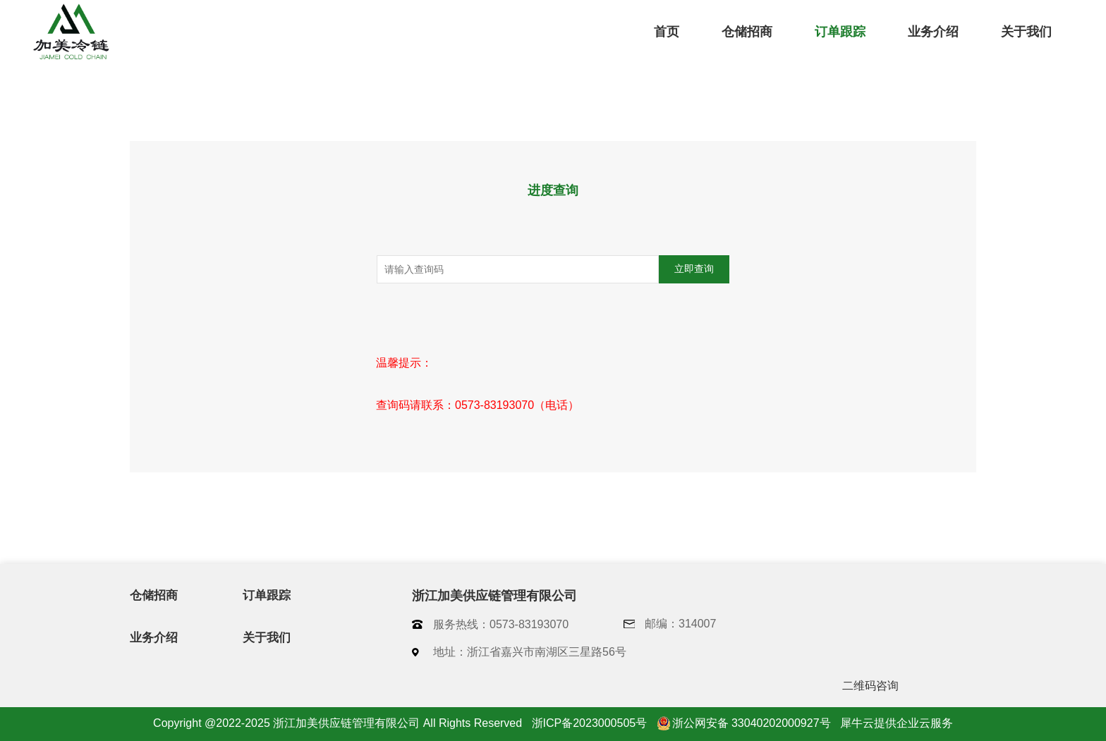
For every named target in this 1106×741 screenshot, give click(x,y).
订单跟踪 (840, 32)
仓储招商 (747, 32)
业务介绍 (933, 32)
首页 (666, 32)
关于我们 (1026, 32)
